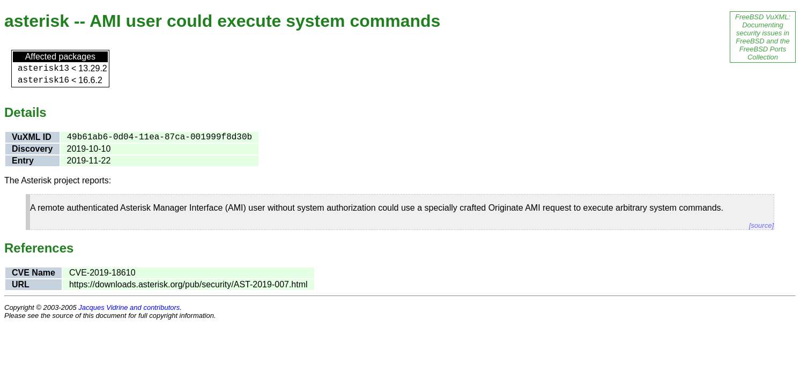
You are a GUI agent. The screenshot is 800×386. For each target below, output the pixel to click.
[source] (761, 225)
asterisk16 (43, 80)
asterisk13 (43, 68)
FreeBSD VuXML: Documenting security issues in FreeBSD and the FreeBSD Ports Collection (762, 37)
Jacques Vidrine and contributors (129, 307)
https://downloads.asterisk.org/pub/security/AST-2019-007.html (188, 284)
